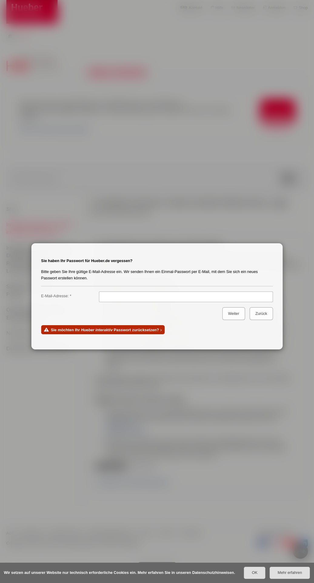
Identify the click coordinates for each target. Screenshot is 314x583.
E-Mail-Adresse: (55, 296)
